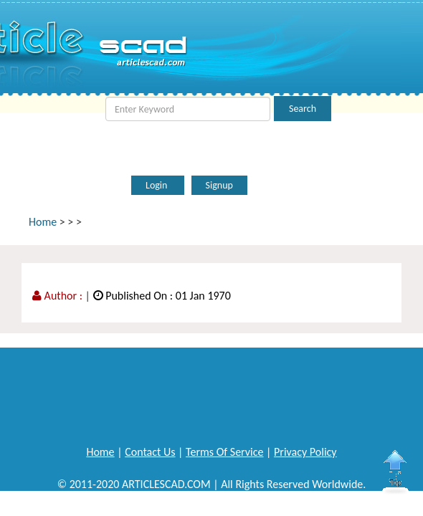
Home (43, 222)
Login (158, 185)
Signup (219, 185)
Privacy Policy (305, 452)
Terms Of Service (224, 452)
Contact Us (150, 452)
